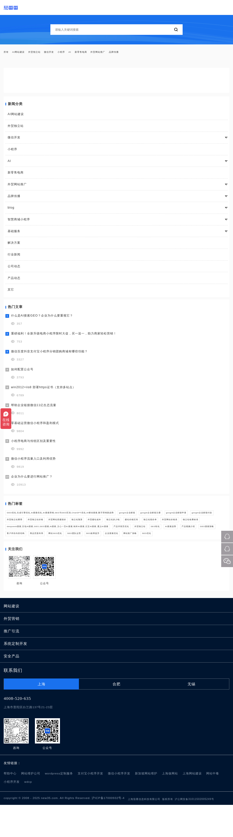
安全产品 (11, 688)
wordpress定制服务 (59, 805)
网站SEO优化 (174, 554)
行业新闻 (14, 257)
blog (11, 210)
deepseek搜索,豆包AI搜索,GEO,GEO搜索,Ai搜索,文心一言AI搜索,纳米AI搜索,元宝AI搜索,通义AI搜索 (80, 544)
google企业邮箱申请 (58, 525)
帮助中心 (10, 805)
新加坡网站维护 (146, 805)
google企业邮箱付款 (95, 525)
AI (93, 53)
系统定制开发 (15, 676)
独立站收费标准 (177, 535)
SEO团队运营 (201, 554)
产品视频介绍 (60, 554)
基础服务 (14, 234)
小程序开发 (12, 814)
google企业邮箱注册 (22, 525)
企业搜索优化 (44, 563)
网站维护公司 (30, 805)
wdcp (28, 814)
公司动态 (14, 269)
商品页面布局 (147, 554)
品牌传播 (154, 53)
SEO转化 (14, 554)
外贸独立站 (46, 53)
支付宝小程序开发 (90, 805)
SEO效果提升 (17, 563)
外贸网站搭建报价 (189, 525)
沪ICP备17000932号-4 (108, 830)
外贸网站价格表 (147, 535)
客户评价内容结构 (117, 554)
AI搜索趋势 (36, 554)
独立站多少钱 (66, 535)
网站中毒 (212, 805)
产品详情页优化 (171, 544)
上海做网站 (170, 805)
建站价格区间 (93, 535)
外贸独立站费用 (128, 525)
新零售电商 (108, 53)
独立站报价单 (119, 535)
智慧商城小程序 (19, 222)
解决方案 (14, 245)
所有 (7, 53)
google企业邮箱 (180, 516)
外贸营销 (11, 651)
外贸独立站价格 (158, 525)
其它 (11, 292)
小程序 (82, 53)
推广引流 (11, 663)
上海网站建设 (192, 805)
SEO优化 (94, 563)
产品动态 (14, 280)
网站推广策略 (70, 563)
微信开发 (66, 53)
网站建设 (11, 638)
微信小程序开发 (119, 805)
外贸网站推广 (132, 53)
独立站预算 (16, 535)
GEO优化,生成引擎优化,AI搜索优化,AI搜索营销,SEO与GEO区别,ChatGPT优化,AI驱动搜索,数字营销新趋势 (84, 516)
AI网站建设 (24, 53)
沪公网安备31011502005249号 (194, 831)
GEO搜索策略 (88, 554)
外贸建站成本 (40, 535)
